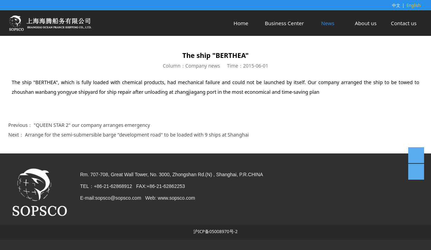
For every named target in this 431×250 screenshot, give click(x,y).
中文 (396, 5)
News (328, 23)
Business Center (284, 23)
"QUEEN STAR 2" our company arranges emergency (92, 125)
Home (240, 23)
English (413, 5)
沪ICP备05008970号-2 (215, 231)
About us (366, 23)
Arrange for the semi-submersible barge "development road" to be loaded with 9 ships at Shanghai (137, 134)
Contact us (404, 23)
